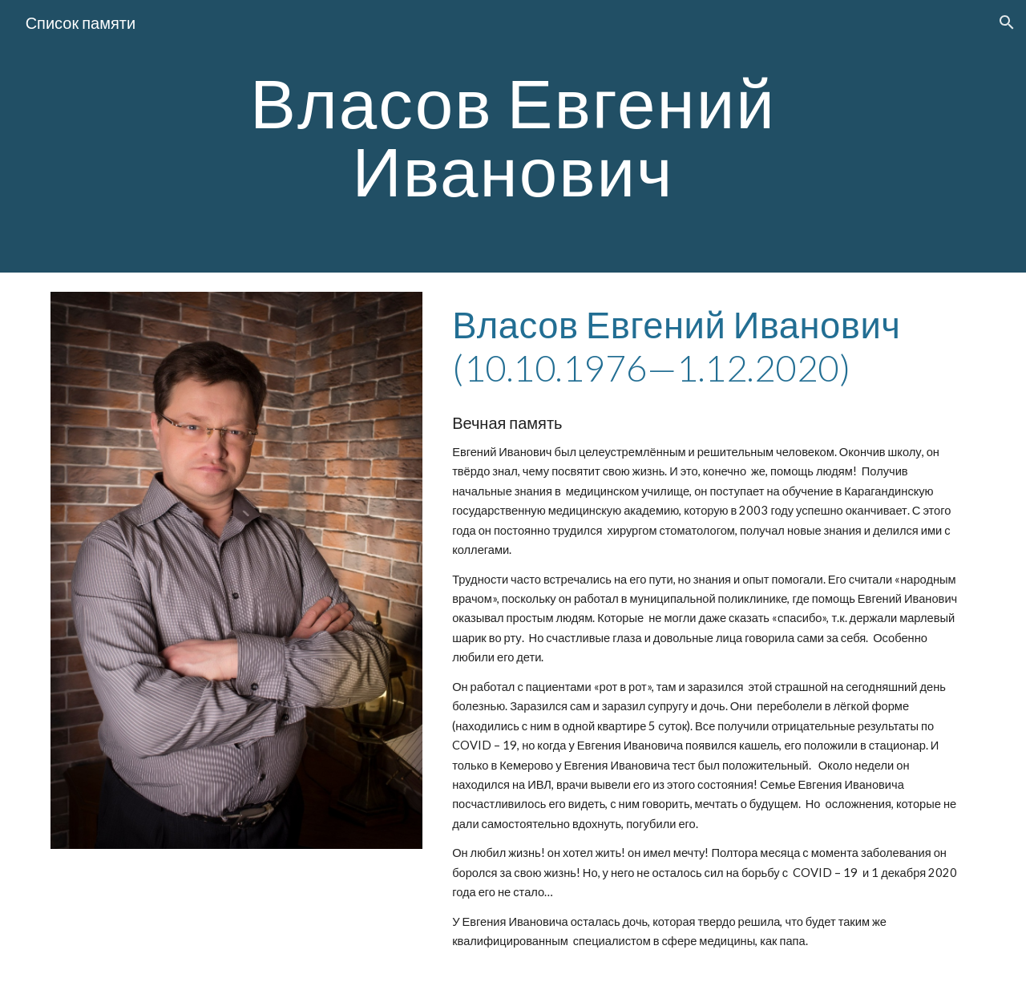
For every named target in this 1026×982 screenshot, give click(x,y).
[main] (513, 137)
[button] (1007, 22)
